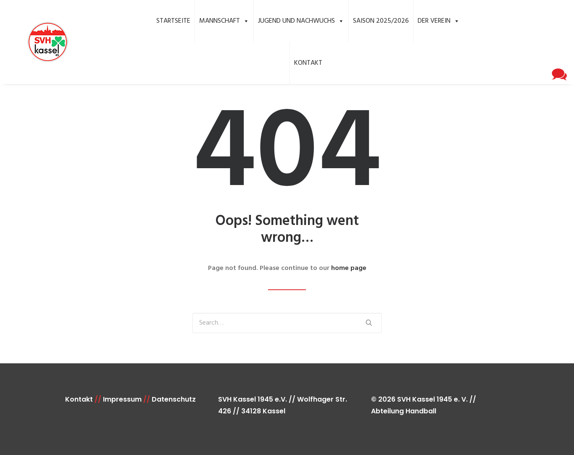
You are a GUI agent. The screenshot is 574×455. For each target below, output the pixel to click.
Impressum (122, 399)
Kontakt (308, 63)
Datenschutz (174, 399)
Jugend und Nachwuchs (301, 21)
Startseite (173, 21)
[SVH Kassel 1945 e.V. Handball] (36, 42)
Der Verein (439, 21)
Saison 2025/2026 (381, 21)
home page (348, 268)
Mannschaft (224, 21)
